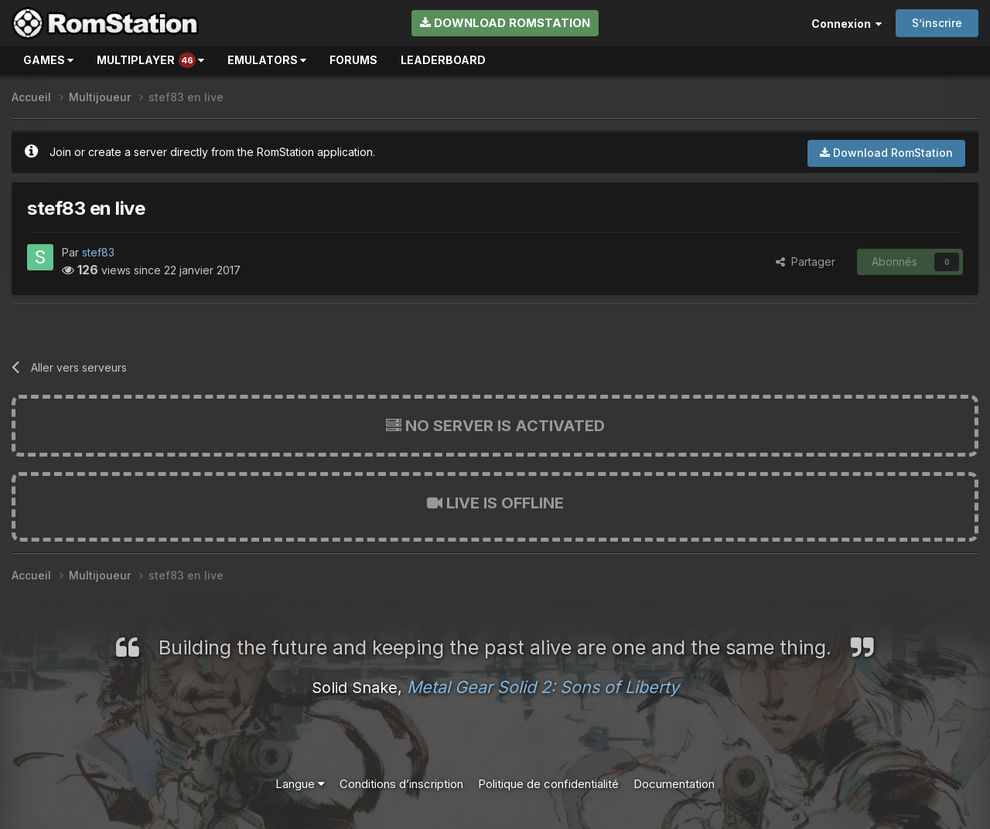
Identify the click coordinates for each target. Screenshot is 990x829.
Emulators (266, 59)
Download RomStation (505, 22)
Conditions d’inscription (401, 783)
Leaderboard (443, 59)
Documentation (674, 783)
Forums (353, 59)
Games (48, 59)
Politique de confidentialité (548, 783)
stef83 (98, 252)
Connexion (846, 23)
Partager (805, 261)
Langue (300, 783)
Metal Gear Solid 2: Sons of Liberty (543, 687)
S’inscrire (937, 22)
